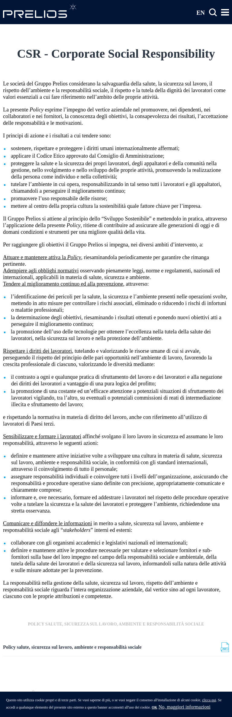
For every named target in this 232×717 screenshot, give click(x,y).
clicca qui (209, 701)
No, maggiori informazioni (185, 708)
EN (200, 12)
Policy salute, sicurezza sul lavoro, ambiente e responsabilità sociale (72, 647)
